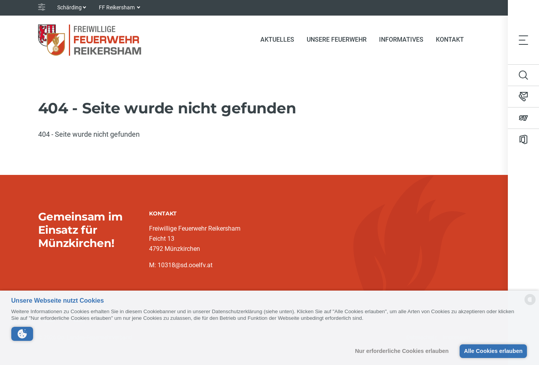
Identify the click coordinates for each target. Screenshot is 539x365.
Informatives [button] (401, 39)
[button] (22, 334)
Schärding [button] (69, 7)
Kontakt (450, 39)
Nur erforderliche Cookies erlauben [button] (402, 351)
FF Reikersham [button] (117, 7)
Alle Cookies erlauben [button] (493, 351)
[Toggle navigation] (523, 40)
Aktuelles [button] (277, 39)
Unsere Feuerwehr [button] (337, 39)
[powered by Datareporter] (530, 304)
